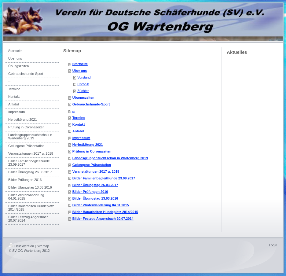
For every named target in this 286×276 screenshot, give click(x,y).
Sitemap (43, 246)
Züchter (83, 91)
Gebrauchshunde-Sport (91, 104)
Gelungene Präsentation (91, 165)
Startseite (80, 64)
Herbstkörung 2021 (87, 144)
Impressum (81, 138)
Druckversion (21, 246)
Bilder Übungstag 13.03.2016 (95, 198)
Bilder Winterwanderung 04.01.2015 (100, 205)
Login (273, 245)
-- (73, 111)
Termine (78, 118)
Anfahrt (78, 131)
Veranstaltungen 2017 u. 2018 (95, 171)
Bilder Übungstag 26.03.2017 (95, 185)
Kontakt (78, 124)
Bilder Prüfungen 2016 (90, 191)
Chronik (83, 84)
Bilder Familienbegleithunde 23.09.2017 (103, 178)
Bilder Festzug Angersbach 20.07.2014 (103, 218)
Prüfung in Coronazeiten (92, 151)
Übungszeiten (83, 97)
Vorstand (83, 77)
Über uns (79, 70)
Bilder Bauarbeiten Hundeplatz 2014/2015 (105, 212)
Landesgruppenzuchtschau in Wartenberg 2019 (110, 158)
